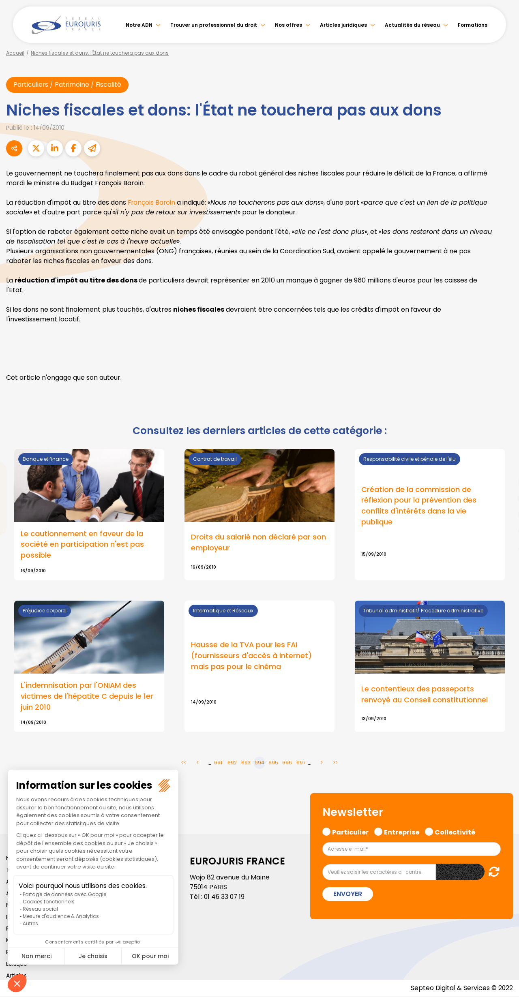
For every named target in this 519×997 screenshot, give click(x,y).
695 (273, 763)
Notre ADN (139, 24)
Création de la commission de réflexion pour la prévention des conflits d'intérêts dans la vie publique (418, 506)
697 (301, 763)
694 (259, 763)
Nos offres (288, 24)
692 (232, 763)
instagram (502, 514)
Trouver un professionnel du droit (213, 24)
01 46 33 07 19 (225, 897)
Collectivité (455, 832)
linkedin (502, 482)
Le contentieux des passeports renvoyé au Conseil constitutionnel (424, 695)
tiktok (502, 547)
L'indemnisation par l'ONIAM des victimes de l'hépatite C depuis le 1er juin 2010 (87, 697)
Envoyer (347, 894)
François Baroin (152, 202)
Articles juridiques (343, 24)
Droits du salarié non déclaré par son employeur (258, 543)
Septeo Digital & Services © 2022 (461, 988)
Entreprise (401, 832)
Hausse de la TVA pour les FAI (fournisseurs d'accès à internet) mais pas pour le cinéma (251, 656)
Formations (472, 24)
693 (246, 763)
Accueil (15, 52)
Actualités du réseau (412, 24)
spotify (502, 530)
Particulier (350, 832)
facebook (502, 449)
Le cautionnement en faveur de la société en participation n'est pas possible (82, 545)
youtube (502, 498)
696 (287, 763)
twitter (502, 466)
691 (218, 763)
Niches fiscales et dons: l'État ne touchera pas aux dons (100, 52)
